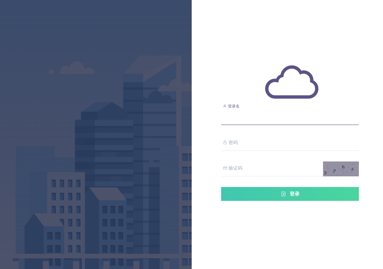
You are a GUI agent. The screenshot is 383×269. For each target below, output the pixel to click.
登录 (290, 194)
